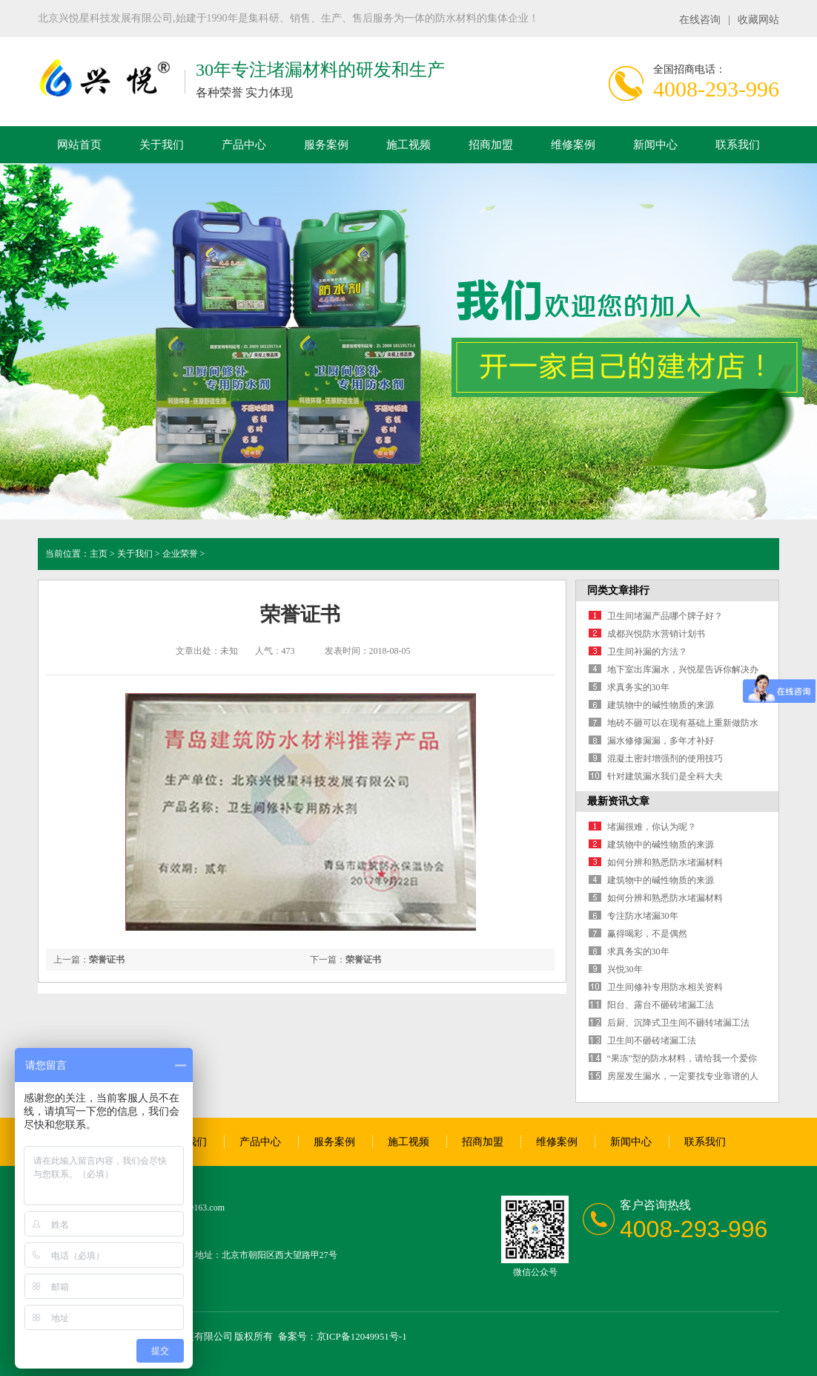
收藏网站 (758, 19)
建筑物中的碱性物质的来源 (660, 705)
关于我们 (161, 145)
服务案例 (326, 145)
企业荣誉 (180, 553)
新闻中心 (655, 145)
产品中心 (244, 145)
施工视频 (408, 145)
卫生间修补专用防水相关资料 (665, 987)
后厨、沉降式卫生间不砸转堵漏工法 (678, 1023)
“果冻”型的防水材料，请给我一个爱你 (682, 1058)
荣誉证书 (363, 959)
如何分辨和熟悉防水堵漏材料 (665, 862)
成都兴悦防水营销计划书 (656, 634)
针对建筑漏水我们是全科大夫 (665, 776)
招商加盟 (491, 145)
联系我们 (737, 145)
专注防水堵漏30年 (642, 916)
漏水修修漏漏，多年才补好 (660, 740)
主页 (99, 553)
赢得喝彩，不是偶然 (647, 933)
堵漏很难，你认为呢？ (651, 827)
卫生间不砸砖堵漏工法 (651, 1040)
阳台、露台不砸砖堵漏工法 (660, 1005)
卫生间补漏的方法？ (647, 651)
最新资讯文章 (618, 801)
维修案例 (573, 145)
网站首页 (79, 145)
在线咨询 (700, 19)
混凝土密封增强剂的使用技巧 (665, 758)
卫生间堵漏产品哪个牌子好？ (665, 616)
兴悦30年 (625, 969)
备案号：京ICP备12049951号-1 (342, 1336)
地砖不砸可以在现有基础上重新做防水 (682, 723)
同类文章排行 (618, 590)
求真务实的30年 (638, 687)
